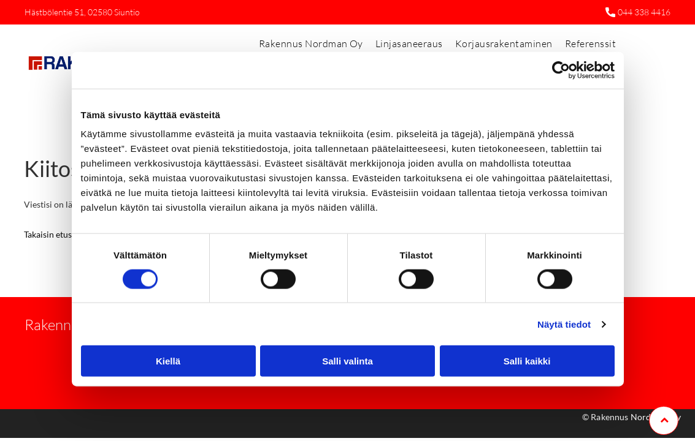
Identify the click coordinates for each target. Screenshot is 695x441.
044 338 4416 (644, 12)
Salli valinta (347, 361)
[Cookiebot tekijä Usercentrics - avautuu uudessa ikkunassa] (561, 70)
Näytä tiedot (564, 324)
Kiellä (168, 361)
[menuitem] (311, 43)
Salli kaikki (527, 361)
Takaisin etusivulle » (61, 234)
